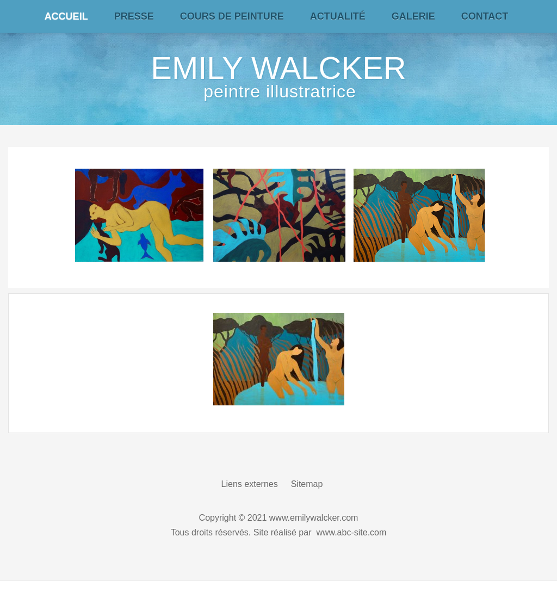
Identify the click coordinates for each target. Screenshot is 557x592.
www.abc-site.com (351, 532)
